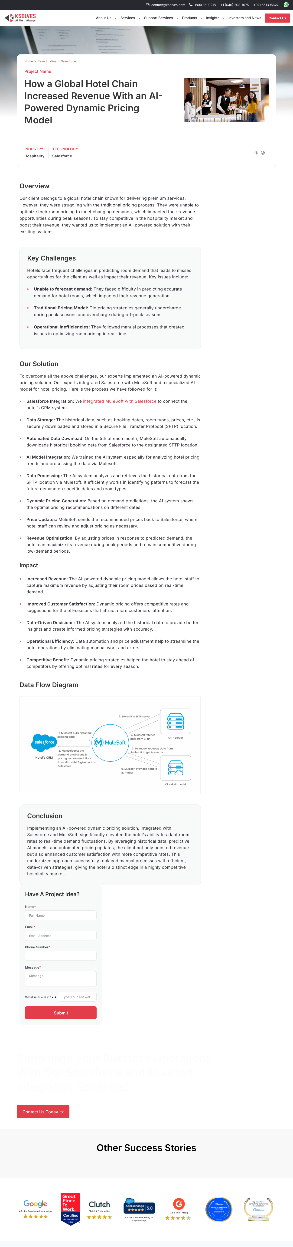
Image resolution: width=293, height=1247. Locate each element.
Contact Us (277, 18)
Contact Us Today (43, 1111)
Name (30, 907)
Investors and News (244, 18)
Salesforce (68, 61)
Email (30, 927)
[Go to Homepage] (20, 18)
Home (28, 61)
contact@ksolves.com (168, 5)
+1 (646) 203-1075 (234, 5)
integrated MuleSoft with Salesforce (119, 401)
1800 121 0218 (205, 5)
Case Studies (46, 61)
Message (33, 968)
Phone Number (37, 947)
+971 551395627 (266, 5)
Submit (61, 1012)
